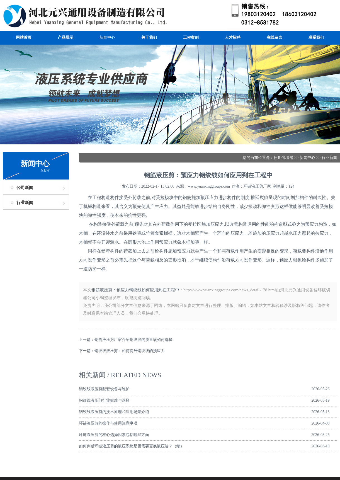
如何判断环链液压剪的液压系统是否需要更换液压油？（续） (131, 446)
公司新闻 (24, 187)
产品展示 (65, 37)
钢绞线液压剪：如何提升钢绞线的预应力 (129, 351)
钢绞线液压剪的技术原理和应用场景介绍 (114, 412)
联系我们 (316, 37)
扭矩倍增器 (283, 158)
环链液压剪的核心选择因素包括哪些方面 (114, 435)
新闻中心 (107, 37)
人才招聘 (233, 37)
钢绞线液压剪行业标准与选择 (104, 400)
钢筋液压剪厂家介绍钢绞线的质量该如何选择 (133, 340)
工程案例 (191, 37)
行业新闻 (24, 202)
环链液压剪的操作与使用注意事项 (108, 423)
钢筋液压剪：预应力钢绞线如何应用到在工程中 (135, 290)
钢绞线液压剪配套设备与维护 (104, 389)
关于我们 (149, 37)
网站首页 (23, 37)
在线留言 (274, 37)
